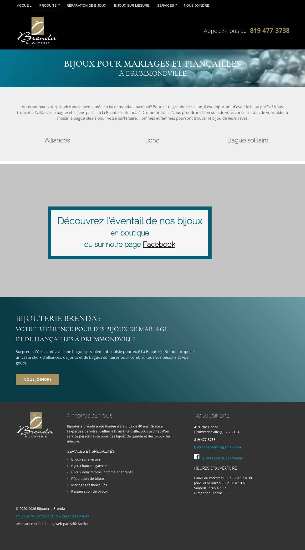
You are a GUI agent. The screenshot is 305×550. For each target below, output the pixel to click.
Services (165, 5)
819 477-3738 (270, 30)
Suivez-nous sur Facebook (218, 458)
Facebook (159, 244)
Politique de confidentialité (37, 516)
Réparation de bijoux (86, 5)
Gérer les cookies (75, 516)
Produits (47, 5)
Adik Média (79, 523)
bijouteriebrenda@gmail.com (217, 447)
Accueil (24, 5)
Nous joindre (196, 5)
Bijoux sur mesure (131, 5)
